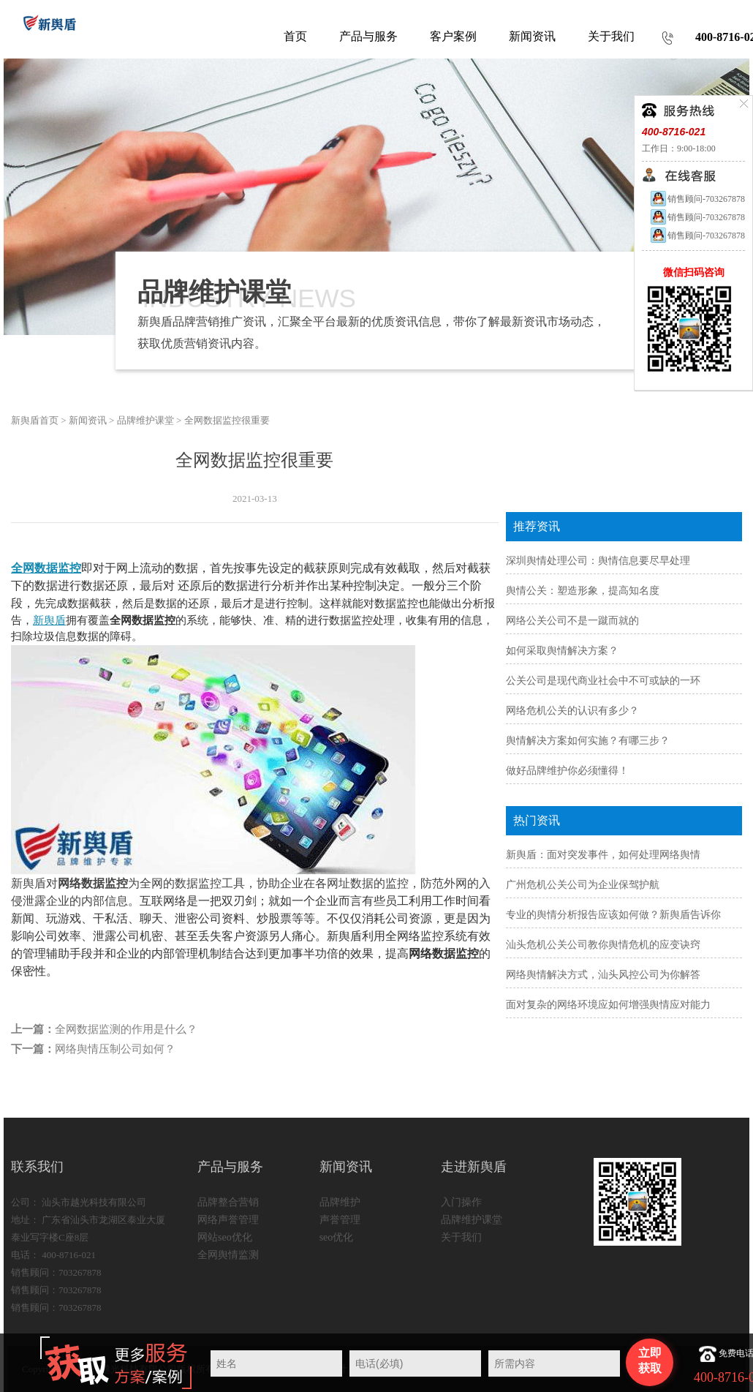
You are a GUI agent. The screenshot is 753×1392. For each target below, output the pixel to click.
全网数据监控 (46, 568)
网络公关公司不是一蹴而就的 (572, 620)
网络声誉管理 (228, 1219)
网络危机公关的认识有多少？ (572, 710)
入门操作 (461, 1202)
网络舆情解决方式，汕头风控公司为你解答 (603, 974)
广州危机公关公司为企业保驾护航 (582, 884)
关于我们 (461, 1237)
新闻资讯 (88, 420)
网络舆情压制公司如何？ (115, 1049)
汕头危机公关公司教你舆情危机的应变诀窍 (603, 944)
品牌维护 (339, 1202)
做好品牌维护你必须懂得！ (567, 770)
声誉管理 (339, 1219)
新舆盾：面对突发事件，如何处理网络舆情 (603, 854)
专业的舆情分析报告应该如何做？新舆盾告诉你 (613, 914)
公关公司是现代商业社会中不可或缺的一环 (603, 680)
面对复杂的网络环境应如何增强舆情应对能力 (608, 1004)
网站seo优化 (224, 1237)
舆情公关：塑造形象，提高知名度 (582, 590)
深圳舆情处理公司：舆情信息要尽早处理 (598, 560)
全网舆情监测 (228, 1254)
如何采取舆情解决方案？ (562, 650)
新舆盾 (49, 620)
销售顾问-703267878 (697, 199)
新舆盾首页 (34, 420)
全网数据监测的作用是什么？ (126, 1029)
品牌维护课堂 (145, 420)
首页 (295, 36)
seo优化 (336, 1237)
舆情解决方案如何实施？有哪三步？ (588, 740)
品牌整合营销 (228, 1202)
